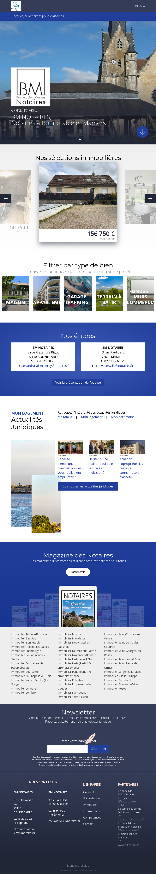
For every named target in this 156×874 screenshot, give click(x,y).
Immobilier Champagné (26, 651)
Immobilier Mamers (70, 634)
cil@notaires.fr (113, 762)
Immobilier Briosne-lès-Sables (30, 647)
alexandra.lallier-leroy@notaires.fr (45, 366)
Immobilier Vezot (115, 688)
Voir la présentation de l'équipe (78, 382)
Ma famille (65, 417)
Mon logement (92, 417)
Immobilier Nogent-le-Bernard (77, 655)
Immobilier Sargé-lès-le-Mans (122, 671)
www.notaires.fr (129, 830)
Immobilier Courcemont (26, 671)
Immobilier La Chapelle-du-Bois (31, 676)
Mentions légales (78, 865)
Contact (88, 824)
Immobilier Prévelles (70, 680)
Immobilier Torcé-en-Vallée (121, 684)
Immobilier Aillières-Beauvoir (29, 634)
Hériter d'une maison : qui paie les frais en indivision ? (101, 466)
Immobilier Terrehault (118, 680)
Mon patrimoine (123, 417)
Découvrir (78, 572)
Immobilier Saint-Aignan (73, 692)
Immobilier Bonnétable (25, 642)
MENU (140, 6)
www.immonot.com (129, 843)
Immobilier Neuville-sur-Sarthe (77, 651)
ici (116, 765)
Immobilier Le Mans (23, 688)
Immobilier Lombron (24, 692)
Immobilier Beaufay (23, 638)
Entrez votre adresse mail (78, 741)
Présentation (91, 798)
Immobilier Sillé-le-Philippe (120, 676)
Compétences (92, 817)
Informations (91, 811)
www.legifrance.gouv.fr (131, 818)
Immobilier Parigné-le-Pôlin (75, 659)
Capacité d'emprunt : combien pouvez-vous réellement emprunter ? (70, 468)
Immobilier (90, 805)
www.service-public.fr (127, 803)
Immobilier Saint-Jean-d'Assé (122, 659)
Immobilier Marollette (71, 638)
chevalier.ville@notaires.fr (114, 366)
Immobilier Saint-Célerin (73, 697)
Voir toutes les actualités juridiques (88, 486)
